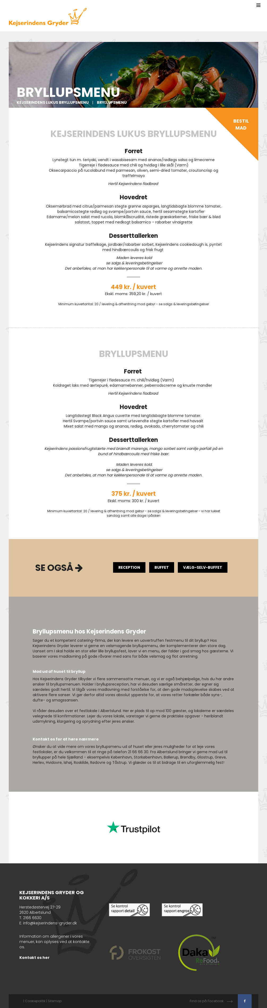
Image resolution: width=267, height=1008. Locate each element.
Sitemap (55, 1001)
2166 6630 (32, 917)
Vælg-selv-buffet (202, 567)
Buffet (161, 567)
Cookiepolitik (35, 1001)
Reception (129, 567)
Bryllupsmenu (112, 102)
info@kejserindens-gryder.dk (50, 923)
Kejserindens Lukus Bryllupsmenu (53, 102)
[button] (258, 5)
